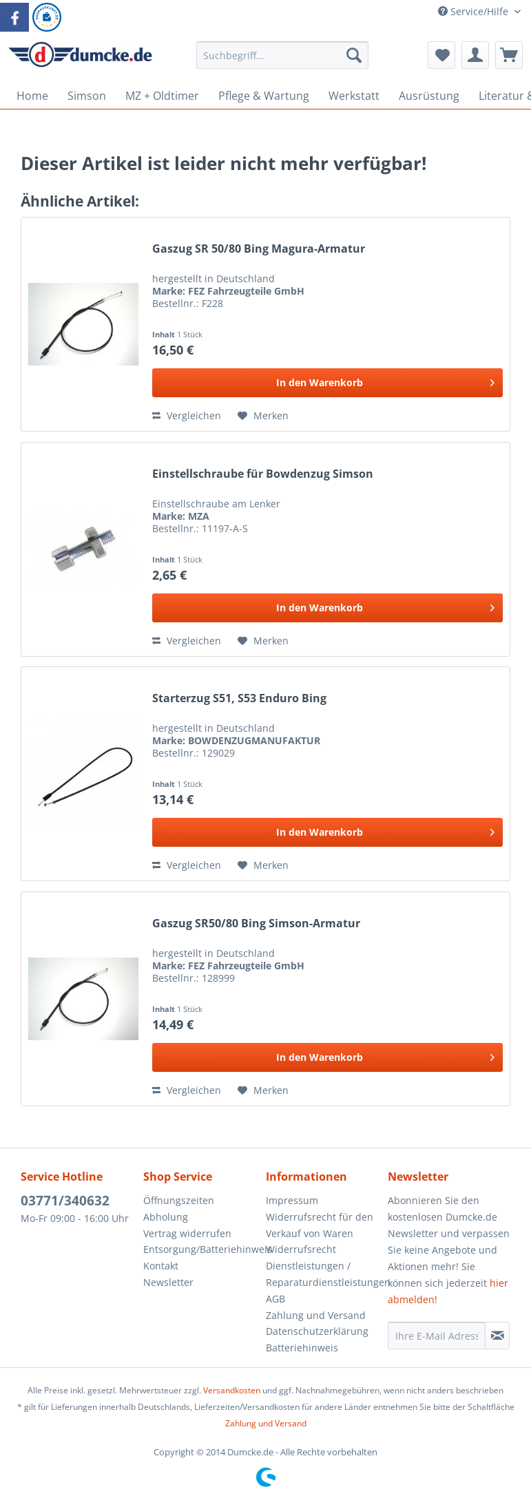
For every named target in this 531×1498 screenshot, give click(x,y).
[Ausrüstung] (429, 96)
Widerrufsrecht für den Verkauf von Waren (319, 1225)
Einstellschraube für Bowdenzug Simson (262, 474)
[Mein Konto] (475, 55)
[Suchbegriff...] (282, 55)
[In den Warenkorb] (327, 382)
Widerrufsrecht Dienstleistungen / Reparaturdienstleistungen (324, 1266)
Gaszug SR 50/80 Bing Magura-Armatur (258, 249)
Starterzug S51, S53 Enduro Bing (239, 698)
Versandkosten (231, 1390)
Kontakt (160, 1265)
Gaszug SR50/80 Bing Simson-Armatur (256, 923)
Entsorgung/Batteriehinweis (201, 1249)
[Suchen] (354, 55)
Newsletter (168, 1282)
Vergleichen (186, 415)
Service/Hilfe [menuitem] (474, 11)
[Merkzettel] (441, 55)
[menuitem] (282, 61)
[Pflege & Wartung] (264, 96)
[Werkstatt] (354, 96)
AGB (275, 1298)
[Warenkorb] (509, 55)
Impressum (292, 1200)
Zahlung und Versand (316, 1315)
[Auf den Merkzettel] (263, 416)
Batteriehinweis (302, 1347)
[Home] (32, 96)
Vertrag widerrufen (187, 1233)
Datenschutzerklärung (317, 1331)
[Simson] (87, 96)
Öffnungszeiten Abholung (178, 1208)
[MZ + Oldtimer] (162, 96)
